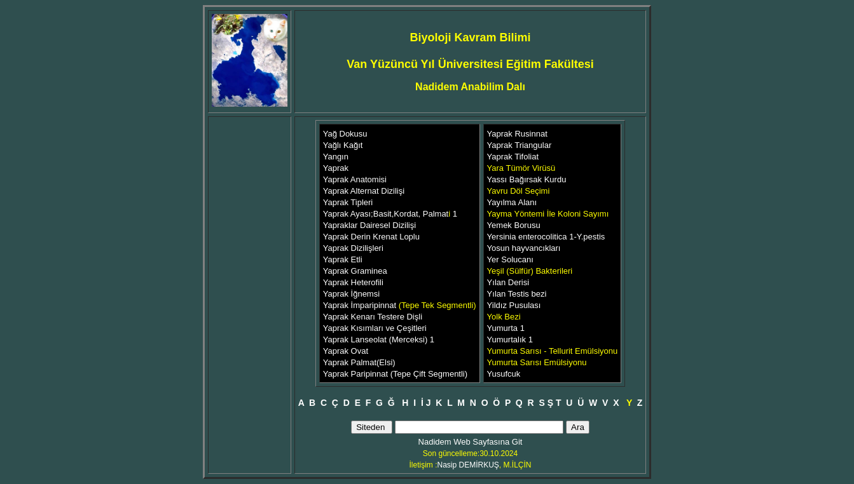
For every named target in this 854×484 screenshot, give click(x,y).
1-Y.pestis (586, 236)
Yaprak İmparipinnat (361, 305)
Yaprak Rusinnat (517, 133)
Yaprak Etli (342, 259)
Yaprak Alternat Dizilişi (363, 191)
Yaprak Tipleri (348, 202)
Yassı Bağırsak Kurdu (527, 179)
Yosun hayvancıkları (524, 248)
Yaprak (335, 168)
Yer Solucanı (510, 259)
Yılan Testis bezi (517, 294)
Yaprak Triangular (519, 145)
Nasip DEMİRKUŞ (468, 464)
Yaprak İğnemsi (351, 294)
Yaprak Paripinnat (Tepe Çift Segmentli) (395, 374)
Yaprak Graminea (355, 271)
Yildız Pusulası (514, 305)
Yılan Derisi (508, 282)
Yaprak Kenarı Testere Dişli (372, 316)
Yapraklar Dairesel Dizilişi (369, 225)
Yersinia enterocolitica (527, 236)
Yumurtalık (507, 339)
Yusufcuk (504, 374)
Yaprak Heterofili (353, 282)
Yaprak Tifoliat (513, 156)
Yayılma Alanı (512, 202)
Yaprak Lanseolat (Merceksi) (376, 339)
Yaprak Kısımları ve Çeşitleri (375, 328)
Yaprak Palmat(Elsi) (359, 362)
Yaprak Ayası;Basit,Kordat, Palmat (386, 213)
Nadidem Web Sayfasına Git (470, 442)
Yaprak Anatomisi (355, 179)
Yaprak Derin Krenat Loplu (371, 236)
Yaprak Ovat (345, 351)
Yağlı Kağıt (343, 145)
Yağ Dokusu (345, 133)
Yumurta (502, 328)
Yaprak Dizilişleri (353, 248)
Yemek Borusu (514, 225)
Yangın (335, 156)
